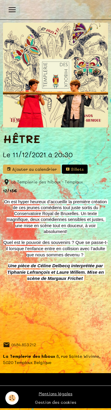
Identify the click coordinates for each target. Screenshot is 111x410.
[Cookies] (12, 398)
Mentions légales (56, 393)
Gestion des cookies (55, 402)
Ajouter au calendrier (32, 169)
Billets (75, 169)
